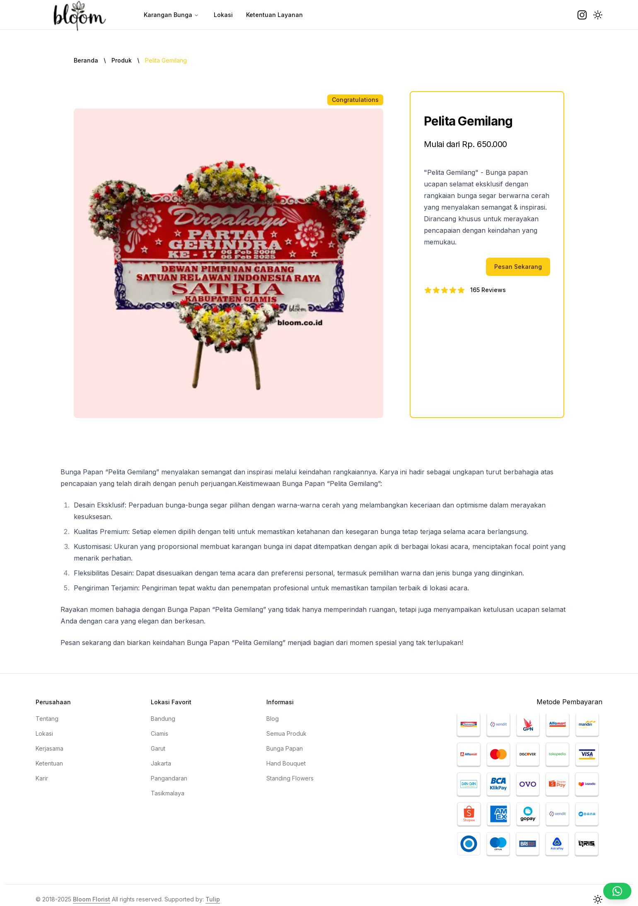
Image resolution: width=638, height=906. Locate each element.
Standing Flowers (290, 778)
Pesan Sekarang (518, 266)
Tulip (212, 899)
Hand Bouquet (286, 763)
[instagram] (582, 14)
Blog (272, 718)
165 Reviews (488, 289)
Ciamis (159, 733)
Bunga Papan (284, 748)
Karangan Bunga (171, 14)
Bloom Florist (91, 899)
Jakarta (161, 763)
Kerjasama (49, 748)
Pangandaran (169, 778)
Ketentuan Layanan (274, 14)
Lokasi (223, 14)
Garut (158, 748)
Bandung (163, 718)
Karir (42, 778)
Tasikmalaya (167, 793)
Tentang (47, 718)
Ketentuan (49, 763)
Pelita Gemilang (166, 60)
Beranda (86, 60)
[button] (597, 15)
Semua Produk (286, 733)
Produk (121, 60)
